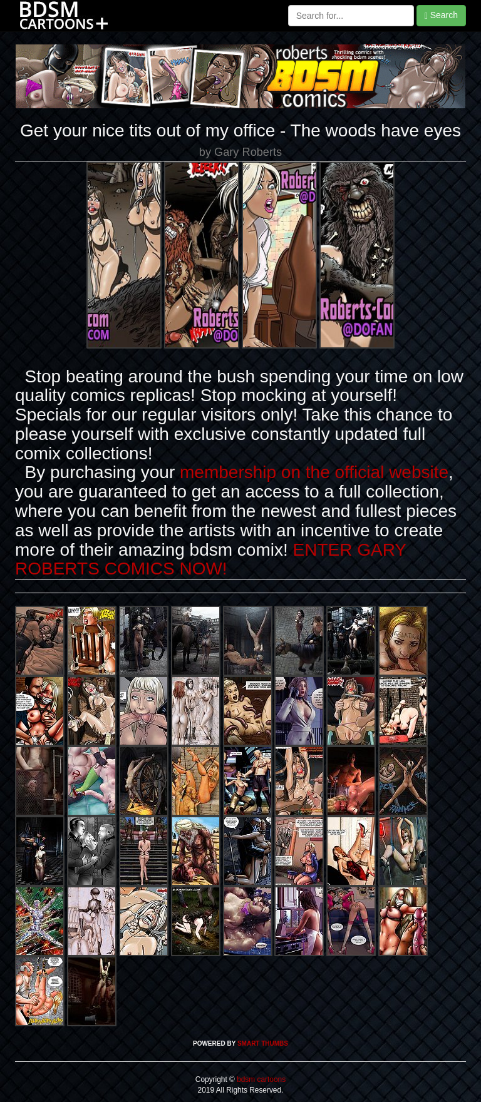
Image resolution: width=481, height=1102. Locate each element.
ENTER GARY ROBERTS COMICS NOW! (210, 559)
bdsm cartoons (260, 1079)
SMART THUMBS (262, 1043)
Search (441, 15)
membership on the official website (314, 472)
